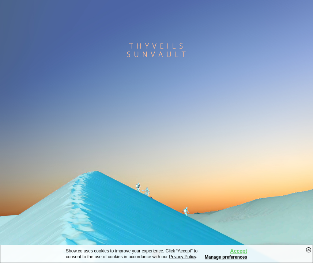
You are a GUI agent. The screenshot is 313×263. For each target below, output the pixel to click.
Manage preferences (226, 257)
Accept (238, 251)
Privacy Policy (182, 256)
